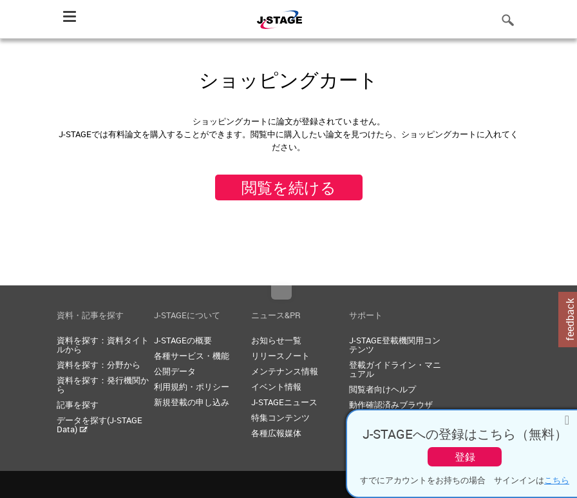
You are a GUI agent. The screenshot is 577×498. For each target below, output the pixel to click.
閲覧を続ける (288, 187)
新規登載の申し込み (191, 402)
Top (281, 292)
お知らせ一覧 (276, 340)
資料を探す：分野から (98, 364)
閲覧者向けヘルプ (382, 389)
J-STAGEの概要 (183, 340)
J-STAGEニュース (284, 402)
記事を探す (78, 404)
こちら (556, 480)
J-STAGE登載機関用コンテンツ (394, 344)
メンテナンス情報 (284, 371)
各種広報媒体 (276, 433)
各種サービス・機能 (191, 355)
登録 (465, 457)
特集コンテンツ (280, 417)
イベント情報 (276, 386)
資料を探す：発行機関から (103, 384)
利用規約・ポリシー (191, 386)
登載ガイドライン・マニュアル (395, 369)
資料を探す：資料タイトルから (103, 344)
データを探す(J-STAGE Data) (99, 424)
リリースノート (280, 355)
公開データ (175, 371)
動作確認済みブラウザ (391, 404)
